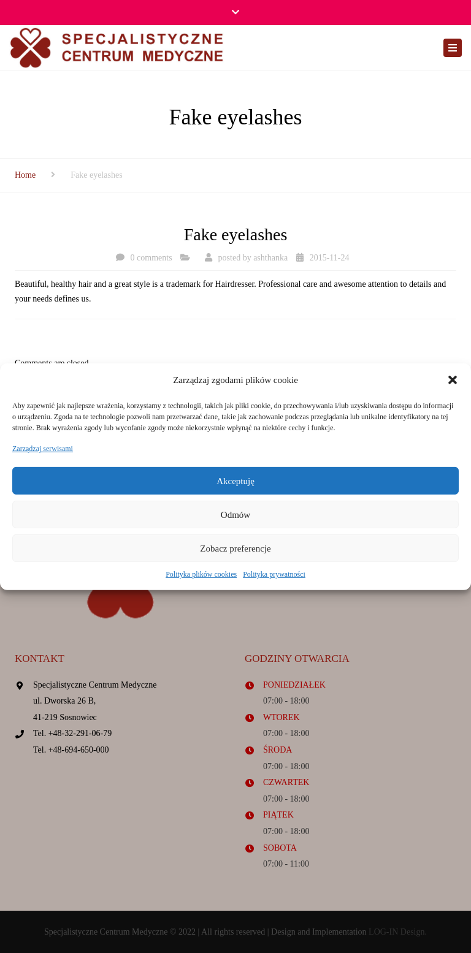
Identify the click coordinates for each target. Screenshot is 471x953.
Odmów (235, 515)
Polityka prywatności (274, 574)
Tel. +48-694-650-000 (71, 749)
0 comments (151, 257)
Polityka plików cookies (201, 574)
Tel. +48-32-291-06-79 (72, 733)
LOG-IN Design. (398, 931)
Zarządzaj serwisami (42, 448)
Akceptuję (235, 481)
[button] (452, 380)
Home (25, 175)
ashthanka (270, 257)
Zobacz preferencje (235, 548)
